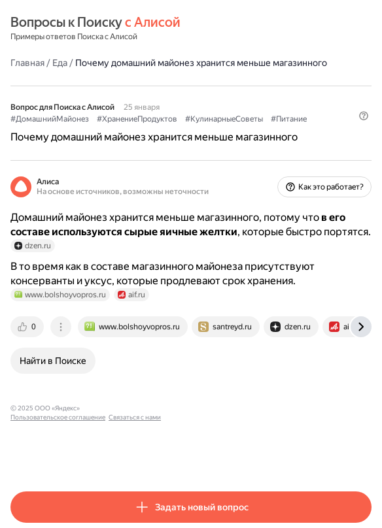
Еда (59, 63)
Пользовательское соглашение (133, 408)
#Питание (289, 119)
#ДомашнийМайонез (49, 119)
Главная (27, 63)
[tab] (28, 326)
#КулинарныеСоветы (224, 119)
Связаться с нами (210, 408)
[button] (364, 116)
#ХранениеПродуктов (137, 119)
